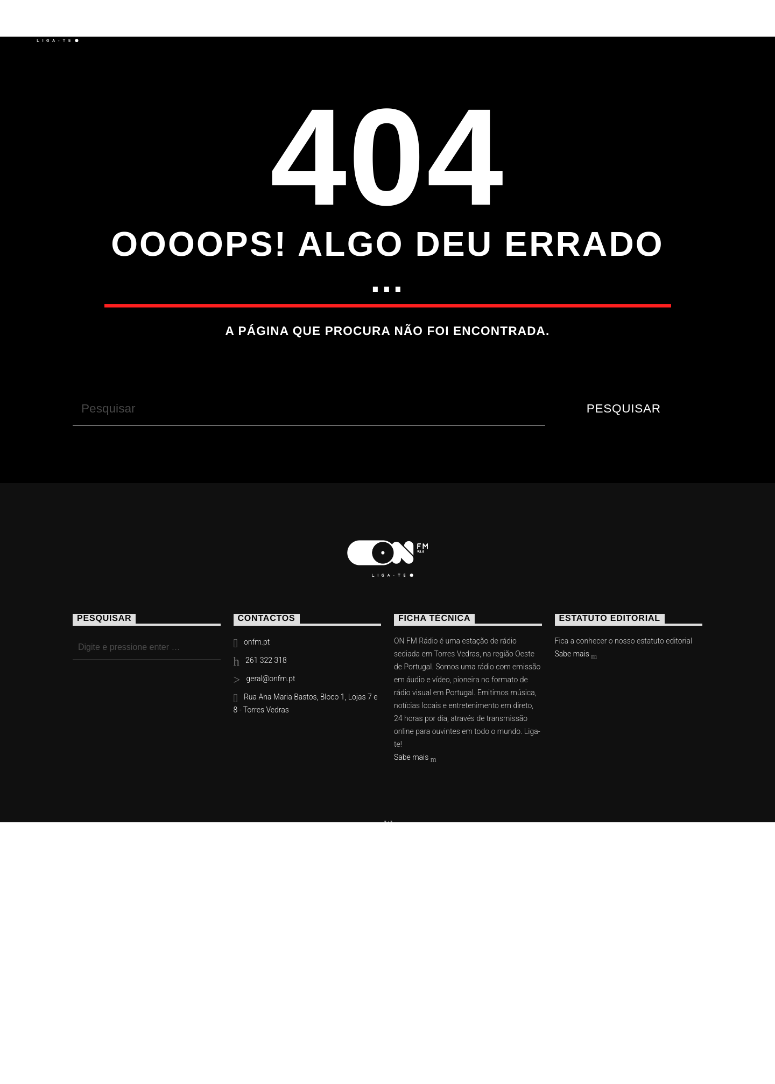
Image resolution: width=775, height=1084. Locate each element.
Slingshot (280, 1041)
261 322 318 (266, 851)
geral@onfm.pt (270, 869)
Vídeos (294, 24)
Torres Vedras (386, 24)
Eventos (222, 24)
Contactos (490, 24)
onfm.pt (257, 832)
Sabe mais (415, 948)
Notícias (145, 24)
